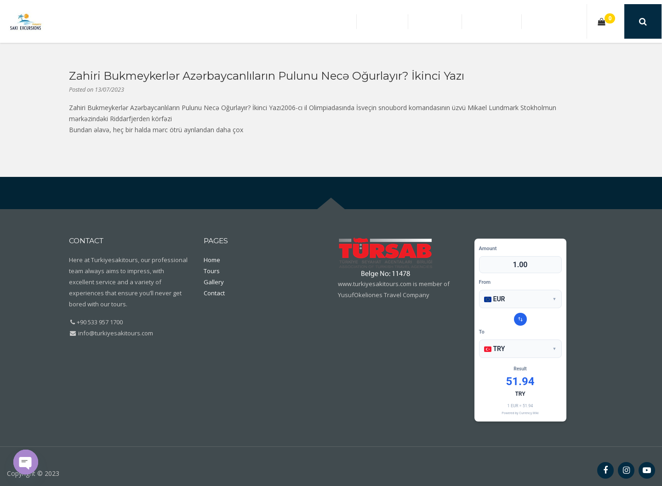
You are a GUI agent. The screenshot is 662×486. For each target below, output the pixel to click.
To (482, 332)
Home (430, 21)
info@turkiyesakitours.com (115, 333)
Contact (560, 21)
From (485, 282)
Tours (469, 21)
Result (520, 368)
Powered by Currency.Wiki (520, 413)
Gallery (512, 21)
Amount (488, 249)
